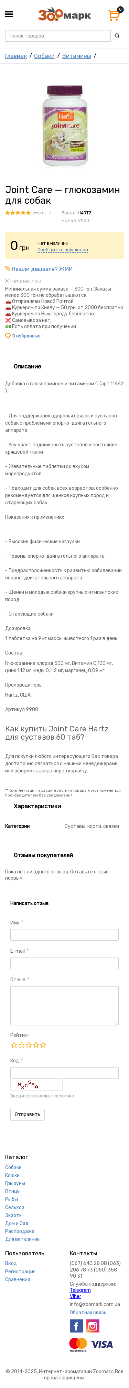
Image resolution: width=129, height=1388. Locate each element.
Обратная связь (88, 1313)
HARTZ (85, 212)
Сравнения (17, 1280)
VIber (75, 1296)
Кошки (12, 1175)
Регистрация (20, 1272)
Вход (11, 1263)
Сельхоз (14, 1207)
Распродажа (19, 1231)
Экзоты (14, 1215)
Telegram (80, 1290)
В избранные (26, 335)
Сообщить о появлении (62, 249)
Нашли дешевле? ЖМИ (42, 269)
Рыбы (11, 1199)
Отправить (27, 1114)
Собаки (44, 55)
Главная (16, 55)
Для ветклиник (22, 1239)
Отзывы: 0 (41, 213)
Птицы (13, 1191)
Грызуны (15, 1183)
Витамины (76, 55)
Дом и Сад (17, 1223)
